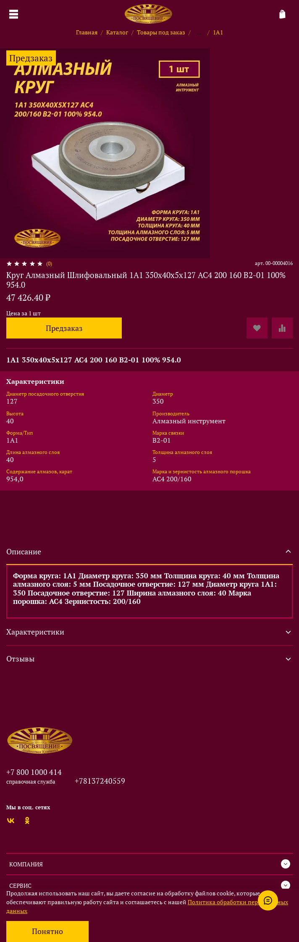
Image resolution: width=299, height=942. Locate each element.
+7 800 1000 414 (34, 772)
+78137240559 (100, 781)
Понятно (47, 931)
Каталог (117, 32)
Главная (86, 32)
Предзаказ (64, 328)
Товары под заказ (161, 32)
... (199, 32)
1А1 (218, 32)
